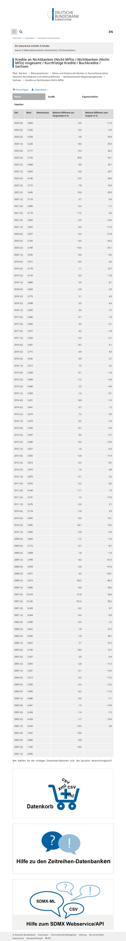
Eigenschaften (90, 96)
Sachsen (17, 80)
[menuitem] (14, 32)
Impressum (43, 934)
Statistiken (29, 38)
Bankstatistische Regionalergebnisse (82, 76)
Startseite (17, 38)
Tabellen (18, 104)
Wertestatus (42, 112)
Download (40, 89)
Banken (23, 73)
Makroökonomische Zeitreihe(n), (40, 50)
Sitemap (83, 934)
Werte (17, 96)
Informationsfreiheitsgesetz (63, 934)
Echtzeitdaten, (67, 50)
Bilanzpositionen (39, 73)
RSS (48, 938)
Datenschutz (18, 938)
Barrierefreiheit (96, 934)
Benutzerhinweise (35, 938)
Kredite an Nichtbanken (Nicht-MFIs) (44, 80)
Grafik (51, 96)
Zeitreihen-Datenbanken (49, 38)
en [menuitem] (111, 31)
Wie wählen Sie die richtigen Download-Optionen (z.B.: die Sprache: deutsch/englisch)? (62, 760)
